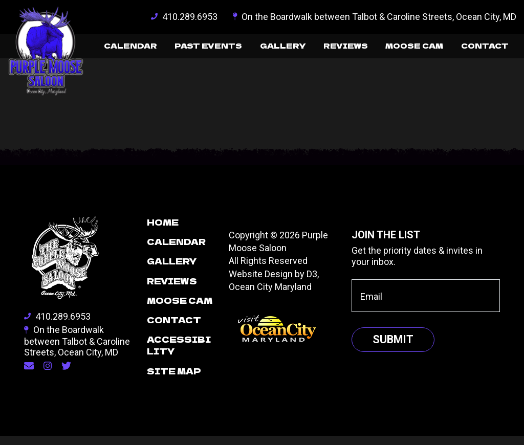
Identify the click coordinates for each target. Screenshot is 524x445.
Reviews (316, 49)
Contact (479, 49)
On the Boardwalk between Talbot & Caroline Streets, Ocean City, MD (375, 16)
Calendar (68, 49)
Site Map (174, 380)
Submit (393, 348)
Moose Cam (396, 49)
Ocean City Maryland (270, 296)
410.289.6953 (184, 16)
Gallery (244, 49)
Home (163, 231)
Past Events (158, 49)
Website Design (261, 283)
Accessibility (179, 354)
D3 (312, 283)
